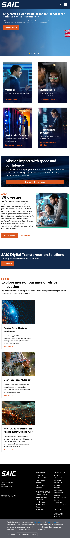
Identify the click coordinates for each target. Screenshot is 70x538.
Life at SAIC (58, 478)
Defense (39, 499)
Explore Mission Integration (35, 182)
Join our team (25, 235)
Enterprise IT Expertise (48, 100)
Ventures (57, 495)
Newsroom (58, 483)
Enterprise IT (41, 478)
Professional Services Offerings (48, 143)
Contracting (58, 502)
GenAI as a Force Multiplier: (17, 379)
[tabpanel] (35, 32)
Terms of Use (38, 522)
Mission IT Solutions (12, 100)
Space (38, 507)
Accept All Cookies (27, 534)
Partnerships (58, 492)
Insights (57, 485)
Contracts (40, 509)
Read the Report (11, 27)
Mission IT (40, 475)
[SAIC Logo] (10, 4)
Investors (57, 480)
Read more (7, 347)
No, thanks (11, 534)
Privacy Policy (51, 522)
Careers (58, 509)
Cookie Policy (40, 529)
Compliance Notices (61, 505)
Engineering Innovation (14, 145)
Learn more (8, 263)
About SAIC (58, 475)
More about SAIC (10, 235)
